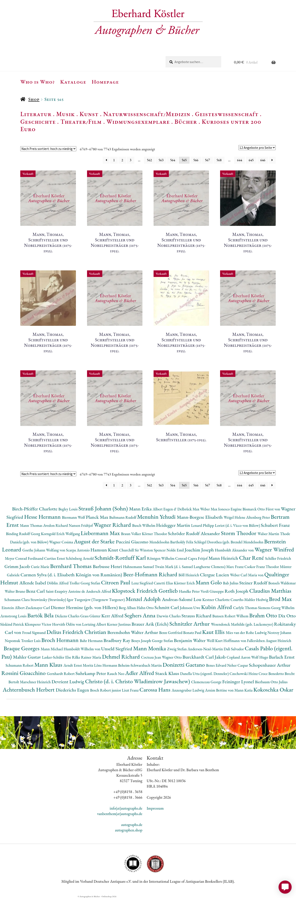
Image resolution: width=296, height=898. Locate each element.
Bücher (186, 121)
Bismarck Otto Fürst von (262, 509)
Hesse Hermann (43, 516)
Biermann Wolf (74, 517)
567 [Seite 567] (207, 160)
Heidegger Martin (173, 525)
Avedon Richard (56, 525)
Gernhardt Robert (61, 673)
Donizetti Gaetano (184, 664)
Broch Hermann (60, 640)
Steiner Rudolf (253, 583)
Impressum (155, 808)
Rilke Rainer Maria (87, 657)
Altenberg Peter (258, 517)
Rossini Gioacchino (24, 673)
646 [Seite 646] (262, 160)
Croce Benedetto (271, 673)
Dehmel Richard (121, 656)
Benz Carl (36, 591)
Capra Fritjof (198, 558)
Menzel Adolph (144, 599)
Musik (65, 114)
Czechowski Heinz (243, 673)
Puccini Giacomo (132, 542)
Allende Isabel (33, 583)
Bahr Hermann (92, 640)
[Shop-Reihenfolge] (48, 148)
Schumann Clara (17, 599)
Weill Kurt (215, 640)
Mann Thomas (31, 525)
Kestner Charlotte (216, 599)
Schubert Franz (275, 525)
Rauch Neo (116, 673)
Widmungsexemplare (138, 121)
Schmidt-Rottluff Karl (120, 557)
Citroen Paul (116, 582)
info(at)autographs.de (126, 808)
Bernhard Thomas (71, 566)
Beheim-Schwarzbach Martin (140, 665)
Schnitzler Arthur (190, 623)
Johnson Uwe (190, 607)
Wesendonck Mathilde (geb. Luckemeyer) (242, 624)
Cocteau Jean (151, 657)
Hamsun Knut (105, 550)
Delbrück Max (188, 509)
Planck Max (97, 517)
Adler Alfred (140, 673)
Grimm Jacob (17, 566)
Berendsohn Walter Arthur (133, 632)
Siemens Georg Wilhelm (276, 607)
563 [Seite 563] (161, 160)
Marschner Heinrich (35, 681)
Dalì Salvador (234, 648)
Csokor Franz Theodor (262, 566)
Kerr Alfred (112, 616)
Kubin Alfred (217, 607)
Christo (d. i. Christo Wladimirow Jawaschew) (138, 681)
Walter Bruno (15, 591)
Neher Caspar (238, 665)
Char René (252, 557)
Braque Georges (22, 648)
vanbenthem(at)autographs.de (119, 813)
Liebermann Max (101, 533)
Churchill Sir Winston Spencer (142, 550)
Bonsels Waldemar (282, 583)
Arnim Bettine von (219, 690)
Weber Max (209, 509)
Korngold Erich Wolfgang (61, 533)
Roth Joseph (237, 591)
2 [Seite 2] (122, 160)
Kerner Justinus (119, 624)
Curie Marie (40, 566)
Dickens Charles (67, 615)
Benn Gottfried (171, 632)
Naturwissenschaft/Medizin (146, 114)
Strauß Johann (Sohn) (103, 508)
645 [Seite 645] (251, 160)
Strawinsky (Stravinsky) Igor (52, 599)
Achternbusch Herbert (29, 689)
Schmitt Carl (167, 607)
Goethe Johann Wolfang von (44, 550)
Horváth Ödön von (67, 624)
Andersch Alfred (99, 591)
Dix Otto (287, 616)
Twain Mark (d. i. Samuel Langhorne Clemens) (190, 566)
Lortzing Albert (94, 624)
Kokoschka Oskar (273, 689)
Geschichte (38, 121)
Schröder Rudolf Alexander (194, 533)
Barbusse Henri (108, 566)
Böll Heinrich (189, 574)
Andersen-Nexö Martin (206, 648)
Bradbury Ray (117, 640)
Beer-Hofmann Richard (150, 574)
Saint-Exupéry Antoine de (66, 591)
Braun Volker (131, 533)
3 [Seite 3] (131, 160)
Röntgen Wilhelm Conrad (167, 558)
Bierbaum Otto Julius (271, 681)
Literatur (35, 114)
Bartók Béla (41, 615)
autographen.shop (128, 830)
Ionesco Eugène (230, 509)
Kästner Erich (184, 583)
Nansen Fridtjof (81, 525)
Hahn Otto (145, 607)
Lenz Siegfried (142, 583)
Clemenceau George (206, 681)
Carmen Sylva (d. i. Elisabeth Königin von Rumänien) (72, 575)
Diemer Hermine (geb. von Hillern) (85, 607)
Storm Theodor (239, 533)
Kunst (89, 114)
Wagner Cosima (61, 541)
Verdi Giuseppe (212, 591)
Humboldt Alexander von (235, 550)
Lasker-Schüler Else (57, 657)
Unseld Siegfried (117, 649)
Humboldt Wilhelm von (82, 648)
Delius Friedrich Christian (76, 632)
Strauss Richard (196, 616)
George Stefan (163, 640)
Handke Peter (189, 591)
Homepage (105, 81)
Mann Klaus (48, 664)
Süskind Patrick (12, 624)
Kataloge (73, 81)
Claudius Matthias (270, 590)
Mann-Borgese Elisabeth (200, 517)
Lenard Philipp (203, 525)
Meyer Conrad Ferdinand (24, 558)
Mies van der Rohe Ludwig (246, 632)
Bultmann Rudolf (123, 517)
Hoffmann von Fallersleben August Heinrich (257, 640)
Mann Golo (209, 582)
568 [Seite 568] (219, 160)
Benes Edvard (216, 665)
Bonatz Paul (192, 632)
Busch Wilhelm (144, 525)
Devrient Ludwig (68, 681)
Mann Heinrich (224, 558)
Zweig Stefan (177, 648)
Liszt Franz (131, 690)
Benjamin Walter (190, 640)
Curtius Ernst (55, 558)
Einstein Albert (14, 607)
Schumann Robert (19, 665)
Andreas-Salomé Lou (182, 599)
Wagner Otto (172, 657)
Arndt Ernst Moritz (78, 665)
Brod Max (280, 599)
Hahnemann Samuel (139, 566)
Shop (33, 99)
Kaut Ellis (214, 632)
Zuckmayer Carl (38, 607)
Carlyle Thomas (245, 607)
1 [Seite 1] (114, 160)
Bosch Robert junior (106, 690)
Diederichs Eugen (73, 690)
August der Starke (95, 541)
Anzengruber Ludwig (188, 690)
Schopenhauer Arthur (270, 665)
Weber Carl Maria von (247, 574)
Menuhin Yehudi (157, 516)
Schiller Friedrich (278, 558)
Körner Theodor (155, 533)
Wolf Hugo (260, 657)
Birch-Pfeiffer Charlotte (35, 509)
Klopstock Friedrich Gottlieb (145, 590)
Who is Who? (37, 81)
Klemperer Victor (38, 624)
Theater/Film (81, 121)
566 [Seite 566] (195, 160)
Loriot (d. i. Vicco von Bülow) (238, 525)
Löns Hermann (106, 665)
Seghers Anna (140, 615)
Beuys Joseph (141, 640)
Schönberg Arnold (80, 558)
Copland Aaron (239, 657)
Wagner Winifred (274, 549)
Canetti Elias (164, 583)
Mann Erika (141, 509)
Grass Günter (90, 615)
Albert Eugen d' (165, 509)
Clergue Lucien (215, 575)
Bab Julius (231, 583)
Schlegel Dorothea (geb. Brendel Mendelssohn (229, 541)
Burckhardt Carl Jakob (205, 657)
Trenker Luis (31, 640)
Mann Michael (52, 648)
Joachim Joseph (200, 550)
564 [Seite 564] (172, 160)
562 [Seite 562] (149, 160)
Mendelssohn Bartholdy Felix (171, 541)
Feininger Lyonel (238, 681)
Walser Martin (269, 533)
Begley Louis (68, 509)
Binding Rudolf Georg (23, 533)
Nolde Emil (175, 550)
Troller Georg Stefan (85, 583)
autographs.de (131, 824)
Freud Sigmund (34, 632)
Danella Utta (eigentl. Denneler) (204, 673)
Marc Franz (235, 566)
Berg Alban (128, 607)
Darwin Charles (169, 615)
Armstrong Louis (13, 615)
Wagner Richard (113, 525)
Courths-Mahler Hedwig (250, 599)
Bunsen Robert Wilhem (230, 615)
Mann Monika (150, 648)
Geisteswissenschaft (226, 114)
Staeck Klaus (167, 673)
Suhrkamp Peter (91, 673)
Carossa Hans (155, 689)
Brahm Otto (263, 615)
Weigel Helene (235, 517)
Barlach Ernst (281, 657)
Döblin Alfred (58, 583)
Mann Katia (243, 690)
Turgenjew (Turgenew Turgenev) (100, 599)
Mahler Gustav (27, 657)
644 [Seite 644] (239, 160)
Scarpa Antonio (78, 550)
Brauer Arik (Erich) (150, 624)
